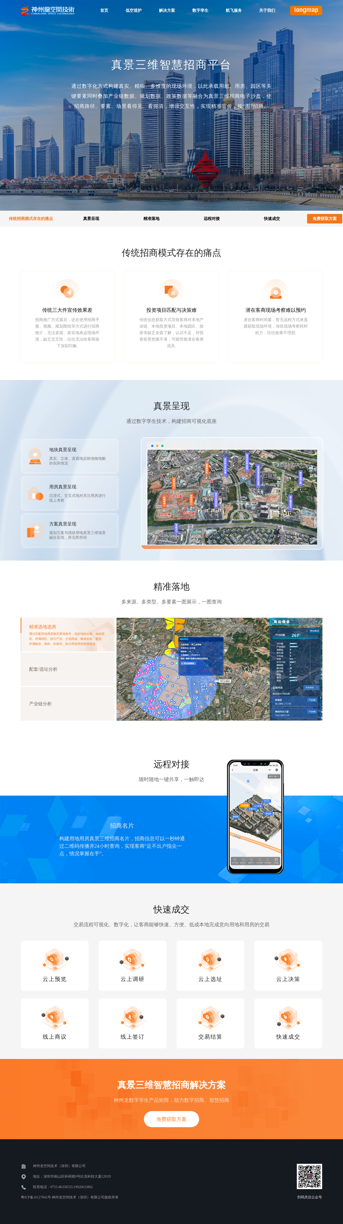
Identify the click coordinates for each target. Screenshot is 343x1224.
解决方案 (167, 10)
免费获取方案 (325, 218)
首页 (104, 10)
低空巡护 (134, 10)
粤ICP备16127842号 (36, 1197)
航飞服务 (234, 10)
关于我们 (267, 10)
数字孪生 (200, 10)
